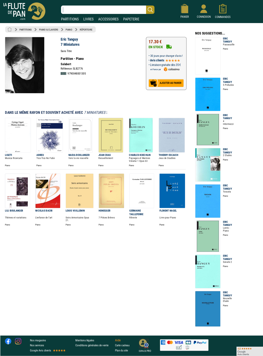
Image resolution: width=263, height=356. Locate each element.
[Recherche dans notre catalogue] (107, 10)
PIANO (69, 29)
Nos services (37, 345)
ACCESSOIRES (108, 19)
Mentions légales (84, 340)
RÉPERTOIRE (86, 29)
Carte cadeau (122, 345)
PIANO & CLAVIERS (48, 29)
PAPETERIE (131, 19)
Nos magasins (38, 340)
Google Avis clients (47, 350)
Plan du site (121, 350)
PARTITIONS (70, 19)
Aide (118, 340)
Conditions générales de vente (94, 345)
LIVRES (88, 19)
